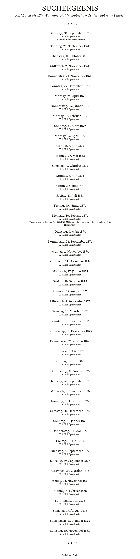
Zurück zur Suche (70, 555)
